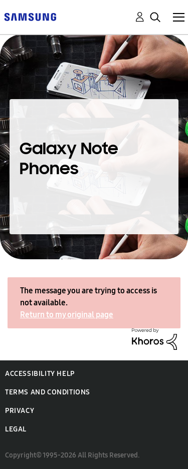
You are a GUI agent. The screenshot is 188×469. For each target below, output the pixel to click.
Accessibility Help (40, 373)
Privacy (19, 410)
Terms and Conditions (47, 392)
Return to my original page (66, 314)
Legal (16, 429)
